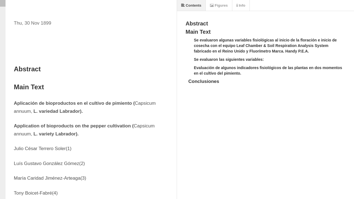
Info (240, 5)
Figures (219, 5)
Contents (191, 5)
